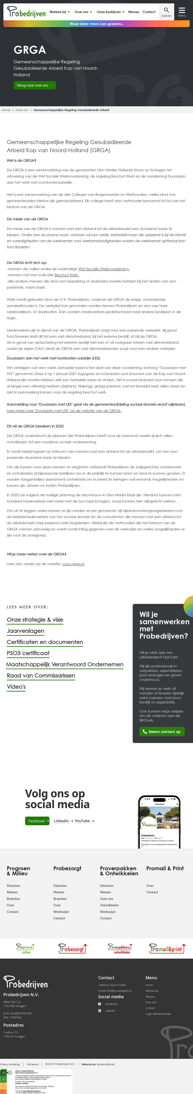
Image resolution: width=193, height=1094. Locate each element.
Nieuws (133, 12)
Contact (149, 12)
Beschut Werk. (67, 278)
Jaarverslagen (25, 634)
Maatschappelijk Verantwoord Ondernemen (60, 667)
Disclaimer (33, 1064)
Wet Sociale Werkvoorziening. (103, 271)
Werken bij (152, 991)
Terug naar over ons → (35, 85)
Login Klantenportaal (158, 1014)
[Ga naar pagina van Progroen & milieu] (25, 948)
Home (6, 110)
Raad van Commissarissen (41, 678)
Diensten (13, 886)
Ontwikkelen (109, 905)
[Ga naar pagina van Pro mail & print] (167, 948)
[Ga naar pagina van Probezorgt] (73, 948)
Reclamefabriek (98, 1064)
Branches (13, 899)
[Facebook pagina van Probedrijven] (37, 821)
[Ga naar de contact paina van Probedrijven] (162, 734)
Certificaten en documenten (45, 645)
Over (10, 905)
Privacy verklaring (10, 1064)
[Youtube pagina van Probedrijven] (83, 821)
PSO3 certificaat (28, 656)
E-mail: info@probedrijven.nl (114, 991)
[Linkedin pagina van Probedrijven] (62, 821)
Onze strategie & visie (35, 622)
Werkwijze (61, 912)
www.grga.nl (73, 566)
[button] (59, 12)
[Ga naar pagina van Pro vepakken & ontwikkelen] (120, 948)
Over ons (22, 110)
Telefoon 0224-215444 (112, 985)
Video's (16, 689)
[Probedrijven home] (26, 11)
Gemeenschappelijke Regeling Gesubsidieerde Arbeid (71, 110)
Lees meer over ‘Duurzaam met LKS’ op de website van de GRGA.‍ (64, 413)
